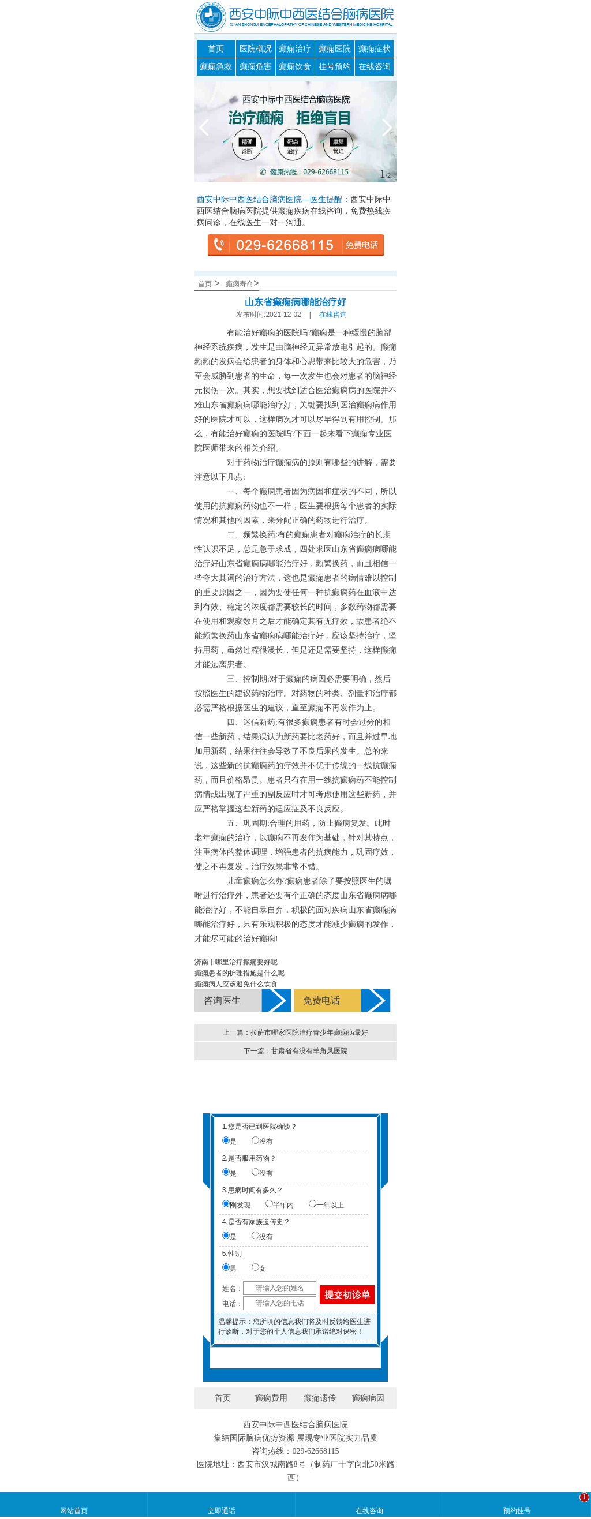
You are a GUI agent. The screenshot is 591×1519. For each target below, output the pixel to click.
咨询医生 (222, 1000)
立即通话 (221, 1511)
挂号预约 (335, 66)
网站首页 (74, 1511)
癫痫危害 (256, 66)
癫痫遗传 (320, 1398)
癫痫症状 (374, 48)
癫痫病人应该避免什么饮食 (236, 984)
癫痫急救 (216, 66)
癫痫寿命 (239, 284)
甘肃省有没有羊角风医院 (309, 1051)
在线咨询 (374, 66)
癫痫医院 (335, 48)
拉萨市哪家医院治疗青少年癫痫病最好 (309, 1032)
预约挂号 (517, 1511)
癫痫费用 (271, 1398)
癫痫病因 (368, 1398)
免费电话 (321, 1000)
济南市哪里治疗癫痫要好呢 (236, 962)
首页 (216, 48)
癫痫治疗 (295, 48)
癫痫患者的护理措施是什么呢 (239, 973)
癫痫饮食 (295, 66)
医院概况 (256, 48)
